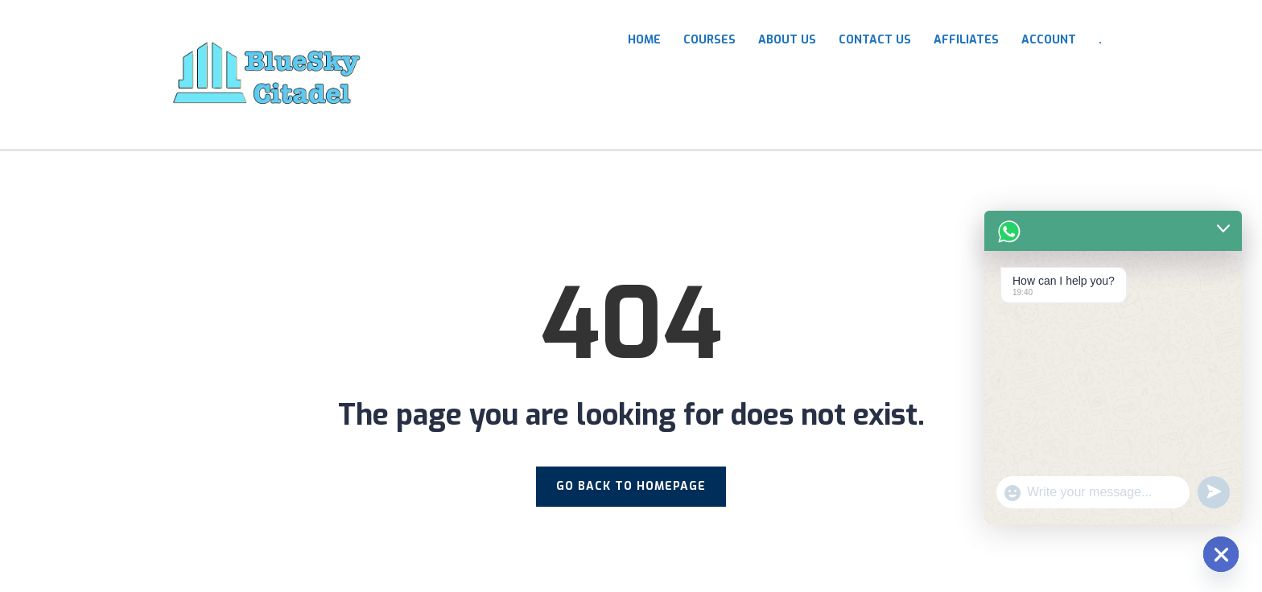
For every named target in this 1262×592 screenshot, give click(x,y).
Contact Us (875, 39)
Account (1048, 39)
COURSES (709, 39)
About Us (787, 39)
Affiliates (966, 39)
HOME (644, 39)
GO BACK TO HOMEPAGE (631, 486)
